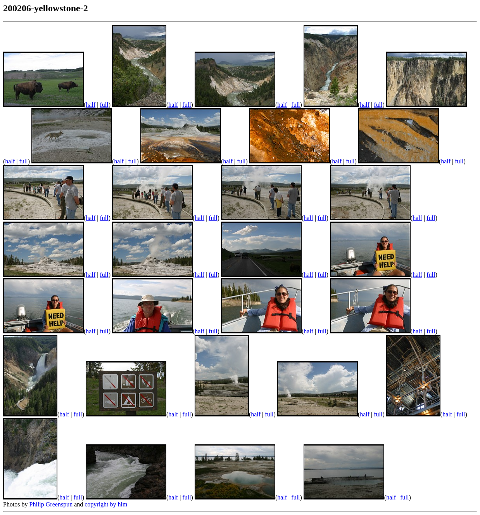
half (90, 104)
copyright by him (106, 504)
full (104, 104)
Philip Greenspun (51, 504)
